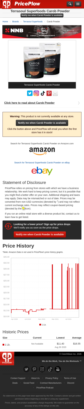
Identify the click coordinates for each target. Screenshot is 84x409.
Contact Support (18, 378)
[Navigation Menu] (77, 4)
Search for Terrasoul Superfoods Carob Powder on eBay (42, 162)
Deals (15, 383)
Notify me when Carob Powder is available (42, 15)
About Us (35, 378)
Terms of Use (70, 378)
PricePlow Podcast (45, 388)
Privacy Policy (51, 378)
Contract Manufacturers (50, 383)
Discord (70, 383)
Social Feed (29, 383)
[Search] (70, 4)
